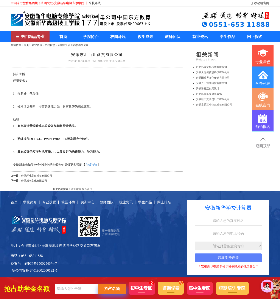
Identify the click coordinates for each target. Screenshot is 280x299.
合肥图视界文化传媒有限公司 (213, 77)
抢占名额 (112, 288)
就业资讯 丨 (128, 202)
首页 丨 (16, 202)
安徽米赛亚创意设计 (207, 88)
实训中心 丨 (90, 202)
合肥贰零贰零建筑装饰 (209, 93)
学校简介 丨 (32, 202)
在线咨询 (91, 164)
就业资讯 (37, 45)
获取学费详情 (228, 257)
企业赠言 (76, 189)
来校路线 (95, 3)
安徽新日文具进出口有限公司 (213, 99)
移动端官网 (261, 3)
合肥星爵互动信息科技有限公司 (214, 104)
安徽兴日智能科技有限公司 (211, 83)
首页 (26, 45)
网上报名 (164, 202)
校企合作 (87, 189)
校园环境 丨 (70, 202)
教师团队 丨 (109, 202)
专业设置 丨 (51, 202)
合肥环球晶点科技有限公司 (36, 175)
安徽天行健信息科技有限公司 (213, 72)
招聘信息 (50, 45)
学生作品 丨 (147, 202)
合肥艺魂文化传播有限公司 (211, 66)
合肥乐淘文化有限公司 (34, 180)
